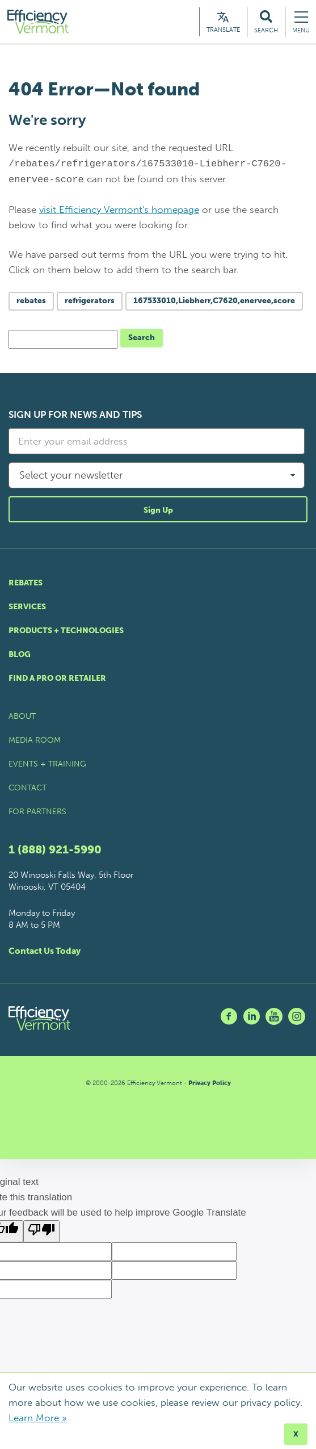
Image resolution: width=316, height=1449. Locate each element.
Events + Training (47, 765)
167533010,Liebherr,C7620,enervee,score (214, 302)
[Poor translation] (41, 1232)
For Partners (37, 813)
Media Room (35, 742)
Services (27, 608)
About (22, 718)
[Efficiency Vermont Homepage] (40, 22)
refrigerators (90, 302)
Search (141, 339)
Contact (28, 789)
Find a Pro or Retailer (57, 680)
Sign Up (158, 512)
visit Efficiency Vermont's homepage (119, 210)
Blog (20, 656)
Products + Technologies (66, 632)
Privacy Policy (209, 1084)
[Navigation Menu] (301, 22)
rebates (31, 302)
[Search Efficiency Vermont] (266, 22)
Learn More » (38, 1417)
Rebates (26, 584)
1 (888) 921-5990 (55, 851)
